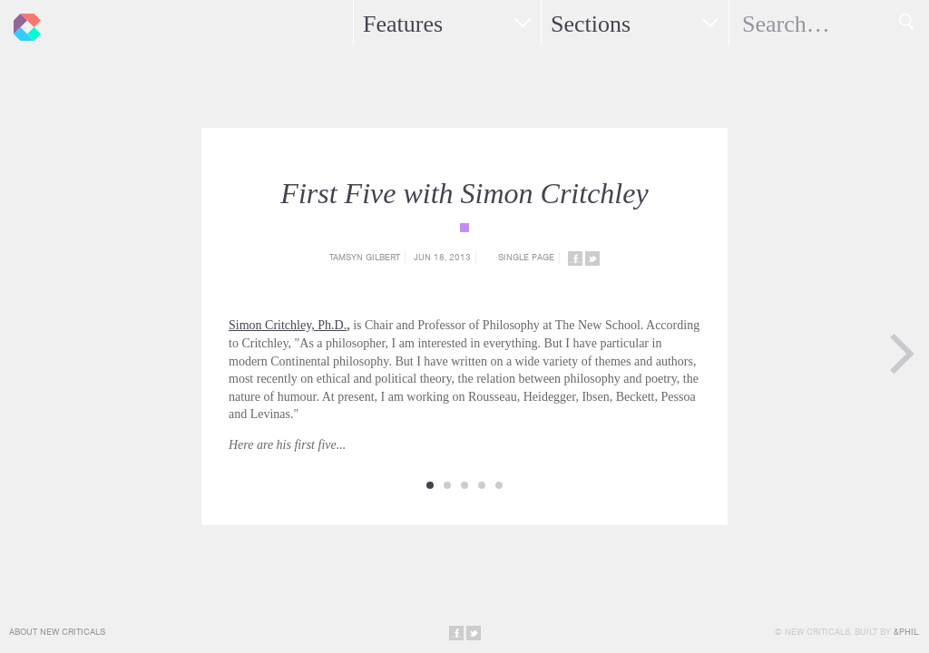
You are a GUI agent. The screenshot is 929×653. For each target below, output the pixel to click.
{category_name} (464, 227)
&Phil (906, 632)
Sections (591, 24)
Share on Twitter (592, 258)
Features (403, 24)
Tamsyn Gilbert (364, 257)
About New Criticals (57, 632)
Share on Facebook (575, 258)
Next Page (902, 353)
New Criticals (22, 22)
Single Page (526, 257)
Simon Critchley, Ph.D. (288, 325)
